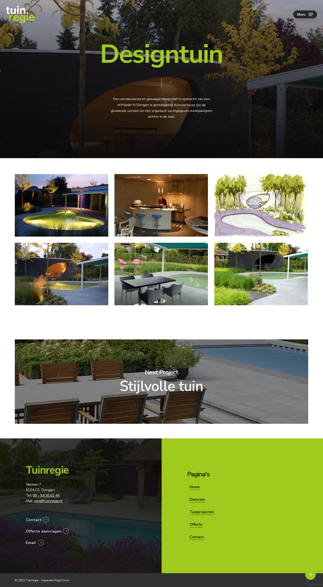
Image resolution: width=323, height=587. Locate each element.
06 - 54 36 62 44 (46, 495)
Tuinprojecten (202, 511)
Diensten (197, 499)
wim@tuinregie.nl (48, 501)
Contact (33, 519)
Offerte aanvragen (43, 531)
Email (31, 542)
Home (195, 486)
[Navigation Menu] (305, 14)
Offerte (196, 524)
